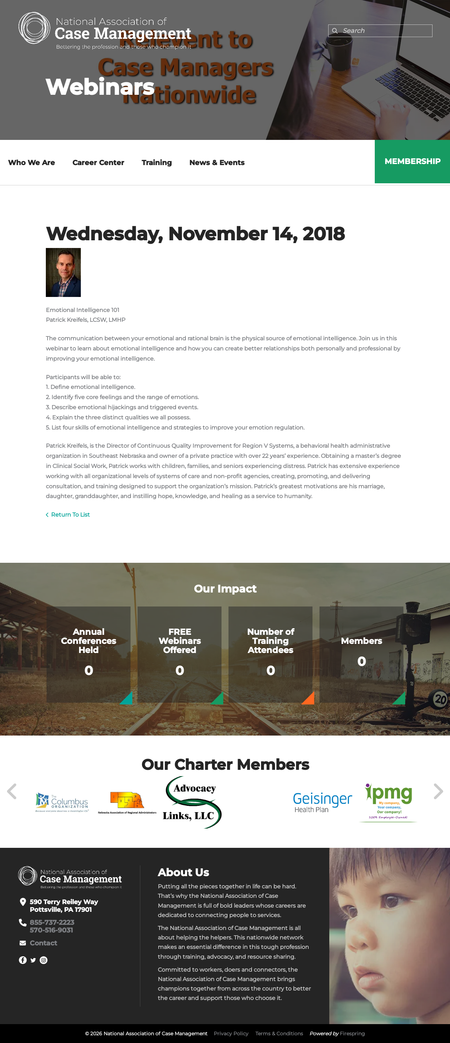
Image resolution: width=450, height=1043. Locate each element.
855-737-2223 (51, 923)
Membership (412, 162)
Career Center (97, 162)
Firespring (352, 1033)
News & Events (216, 162)
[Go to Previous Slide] (12, 791)
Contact (43, 943)
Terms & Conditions (279, 1033)
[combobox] (380, 30)
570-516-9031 (50, 930)
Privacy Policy (231, 1033)
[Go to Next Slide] (437, 791)
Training (156, 162)
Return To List (70, 514)
